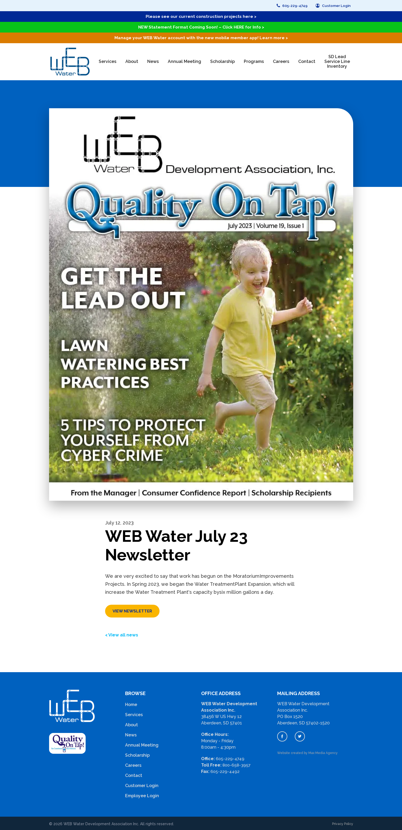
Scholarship (222, 60)
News (153, 60)
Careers (281, 60)
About (131, 60)
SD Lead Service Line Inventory (337, 60)
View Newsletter (133, 609)
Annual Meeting (184, 60)
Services (107, 60)
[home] (69, 60)
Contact (306, 60)
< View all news (123, 633)
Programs (254, 60)
